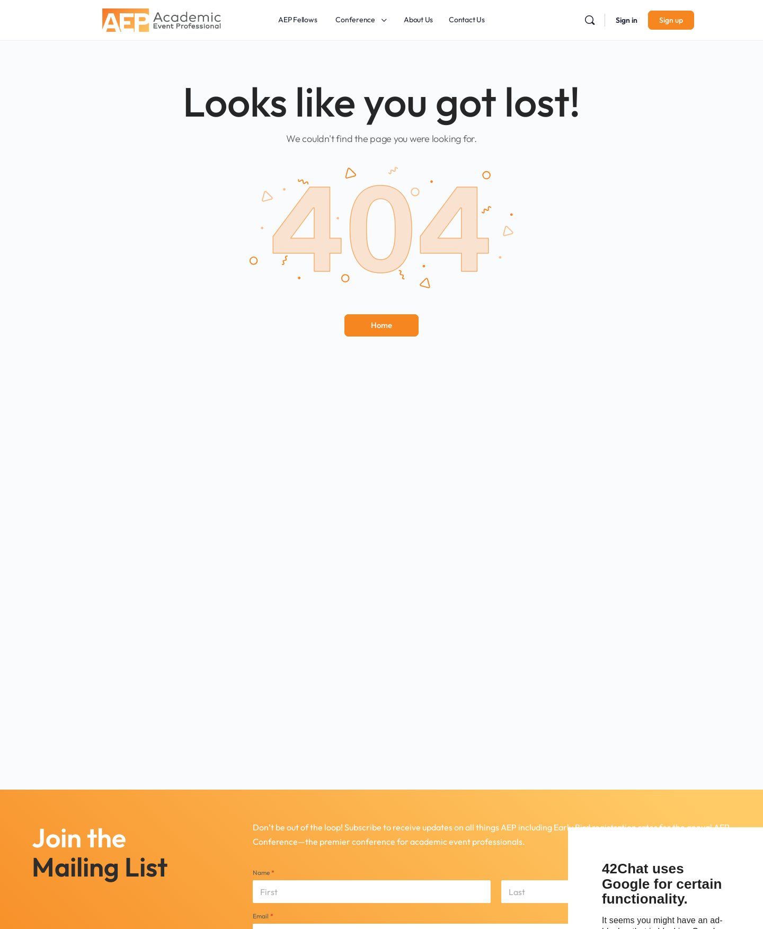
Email (263, 916)
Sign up (671, 20)
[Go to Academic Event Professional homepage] (161, 18)
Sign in (626, 20)
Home (381, 325)
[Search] (589, 20)
